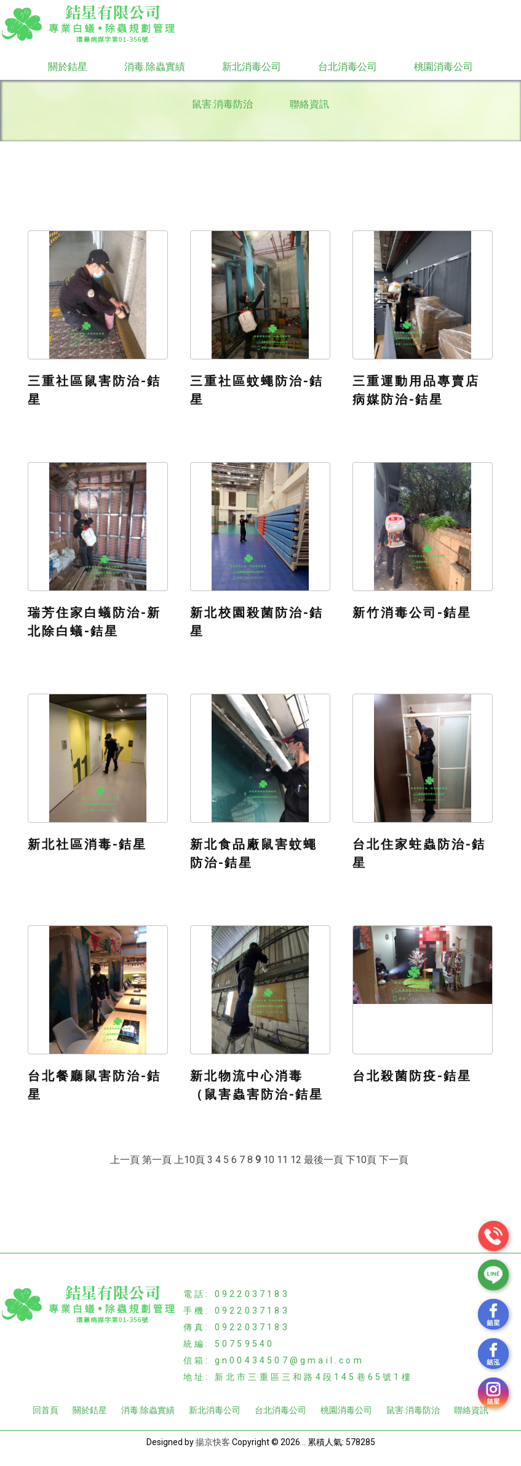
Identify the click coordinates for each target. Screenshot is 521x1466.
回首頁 (45, 1410)
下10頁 (361, 1160)
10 (268, 1160)
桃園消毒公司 (443, 67)
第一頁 (157, 1160)
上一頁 (125, 1160)
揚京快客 (213, 1442)
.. (304, 1442)
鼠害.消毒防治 (222, 104)
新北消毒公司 (251, 67)
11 (282, 1160)
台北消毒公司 (347, 67)
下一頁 (393, 1160)
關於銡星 (67, 67)
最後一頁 (323, 1160)
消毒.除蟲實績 (154, 67)
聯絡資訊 (309, 104)
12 (295, 1160)
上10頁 (189, 1160)
